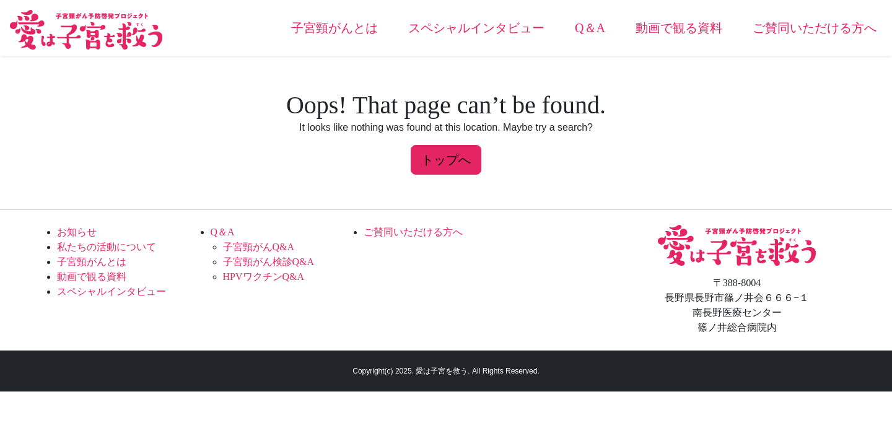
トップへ (446, 160)
